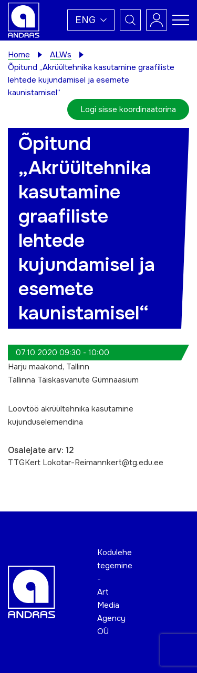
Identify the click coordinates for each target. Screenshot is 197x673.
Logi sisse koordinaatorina (128, 109)
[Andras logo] (23, 19)
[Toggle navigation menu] (180, 20)
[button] (91, 20)
